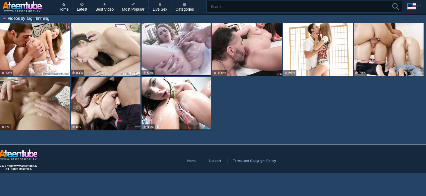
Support (214, 161)
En (414, 6)
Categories (185, 9)
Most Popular (133, 9)
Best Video (104, 9)
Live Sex (160, 9)
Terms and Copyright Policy (254, 161)
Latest (82, 9)
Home (63, 9)
